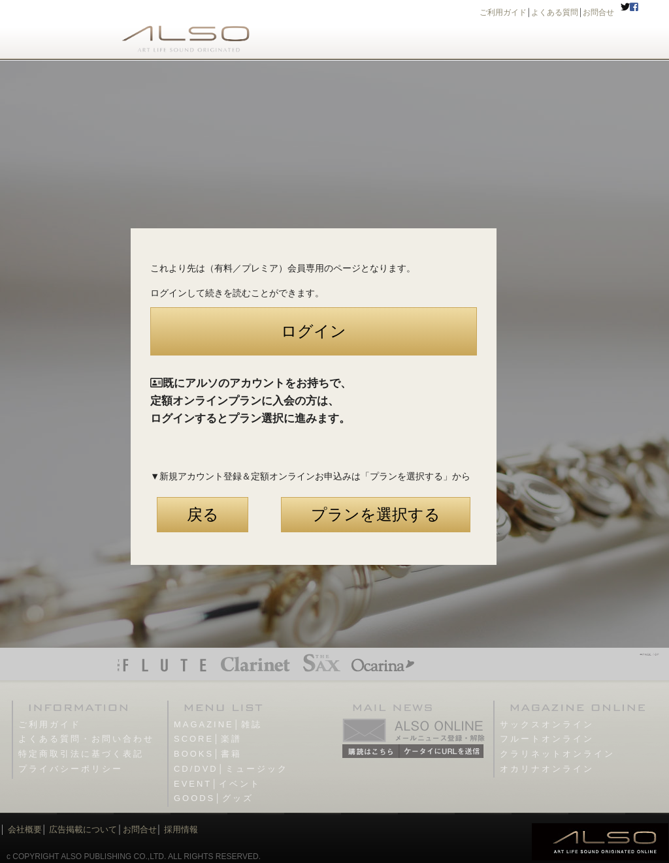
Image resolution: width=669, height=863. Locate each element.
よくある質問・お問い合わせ (86, 739)
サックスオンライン (547, 724)
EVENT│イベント (217, 784)
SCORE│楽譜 (208, 739)
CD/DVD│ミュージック (231, 769)
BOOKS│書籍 (208, 754)
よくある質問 (554, 12)
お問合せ (598, 12)
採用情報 (181, 829)
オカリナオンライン (547, 769)
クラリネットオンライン (557, 754)
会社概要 (25, 829)
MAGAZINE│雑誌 (218, 724)
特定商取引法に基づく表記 (81, 754)
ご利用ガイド (503, 12)
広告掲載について (83, 829)
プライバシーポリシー (70, 769)
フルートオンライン (547, 739)
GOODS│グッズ (213, 798)
